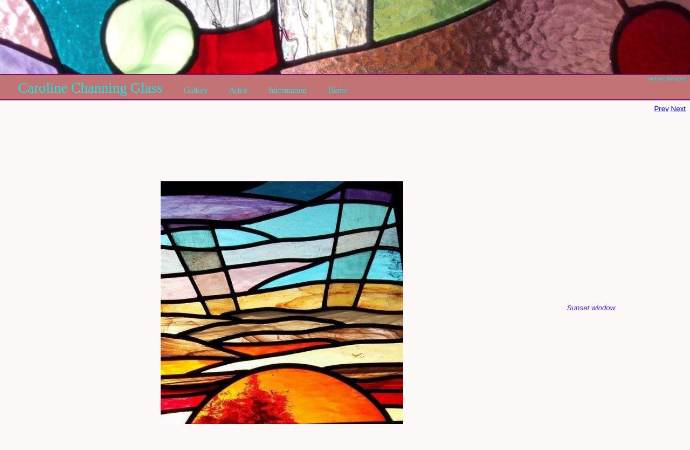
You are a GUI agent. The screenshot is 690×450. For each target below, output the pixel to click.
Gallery (196, 90)
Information (288, 90)
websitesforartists (667, 78)
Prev (661, 109)
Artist (238, 90)
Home (338, 90)
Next (678, 109)
